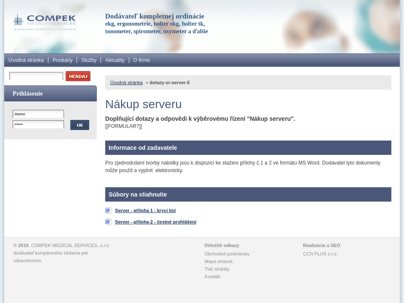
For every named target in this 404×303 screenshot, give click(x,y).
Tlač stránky (217, 268)
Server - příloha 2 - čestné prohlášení (155, 221)
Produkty (62, 60)
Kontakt (212, 276)
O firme (141, 60)
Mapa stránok (219, 261)
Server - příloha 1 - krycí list (145, 210)
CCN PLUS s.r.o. (320, 253)
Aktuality (114, 60)
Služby (88, 60)
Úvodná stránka (26, 60)
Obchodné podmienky (227, 253)
